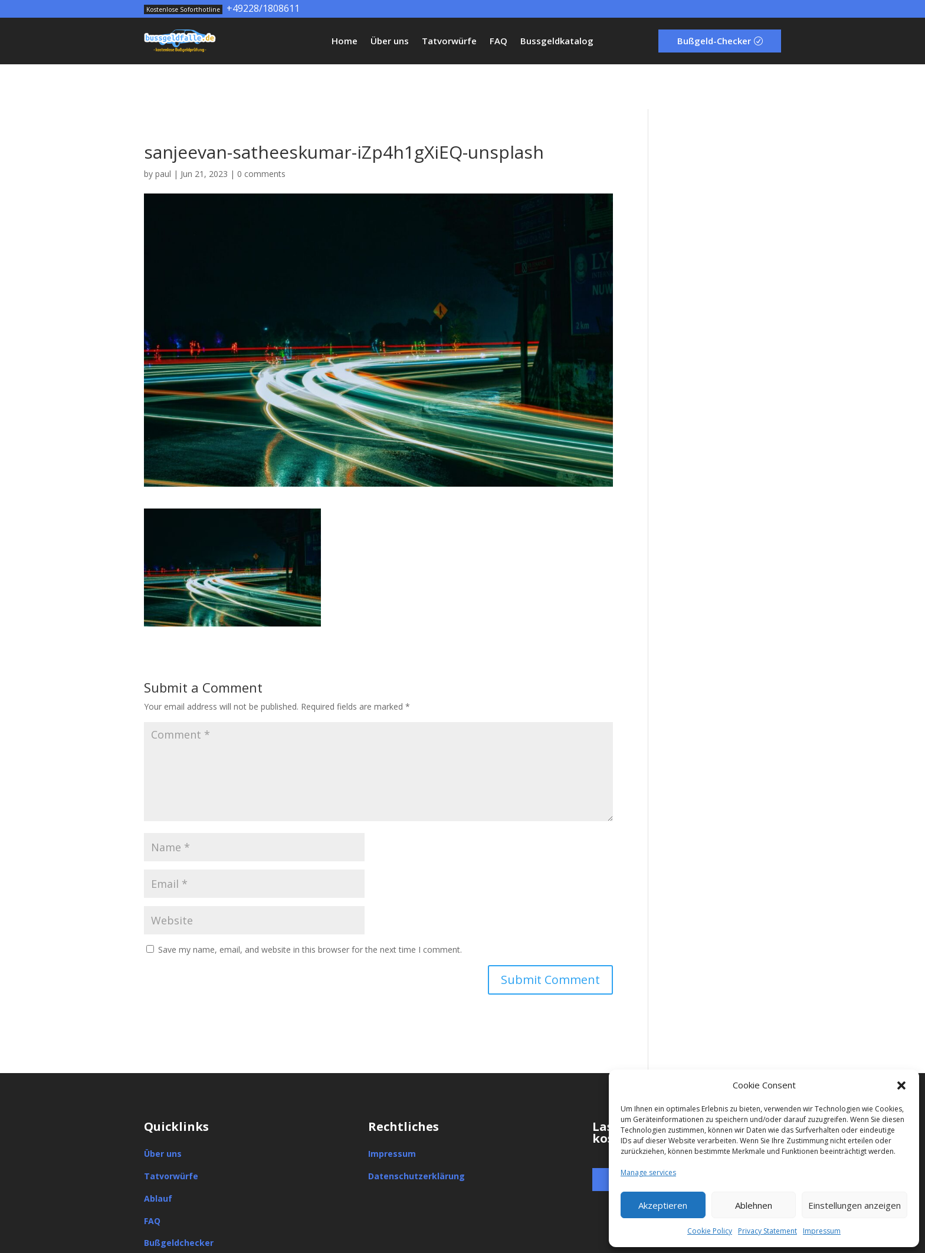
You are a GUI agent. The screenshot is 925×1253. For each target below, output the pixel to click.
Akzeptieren (662, 1205)
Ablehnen (753, 1205)
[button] (901, 1085)
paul (163, 129)
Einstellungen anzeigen (854, 1205)
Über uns (389, 42)
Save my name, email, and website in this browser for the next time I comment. (310, 904)
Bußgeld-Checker (714, 41)
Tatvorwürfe (449, 42)
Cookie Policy (709, 1231)
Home (344, 42)
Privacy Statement (767, 1231)
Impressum (822, 1231)
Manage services (648, 1172)
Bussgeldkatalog (556, 42)
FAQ (498, 42)
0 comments (261, 129)
